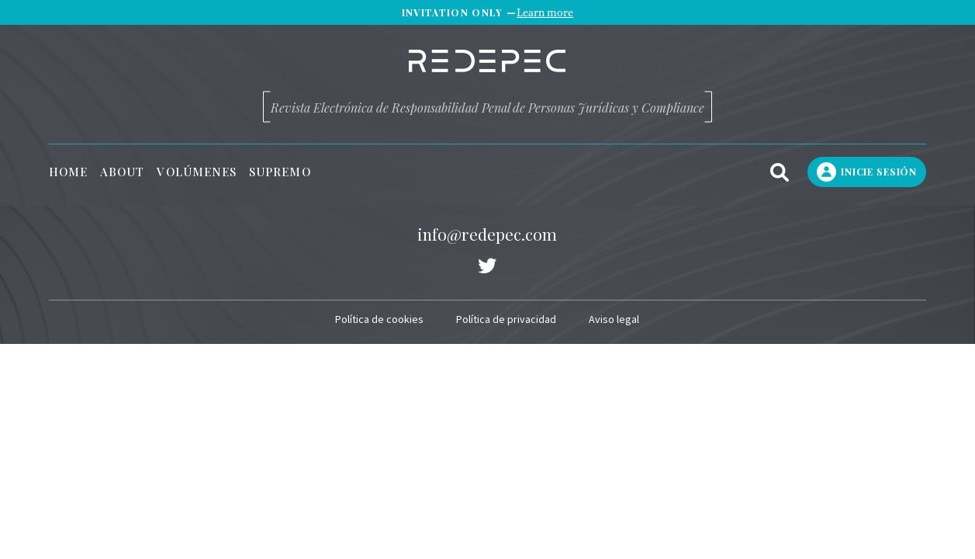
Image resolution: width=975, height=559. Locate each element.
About (122, 172)
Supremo (280, 172)
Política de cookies (379, 319)
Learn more (545, 12)
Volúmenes (197, 172)
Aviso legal (614, 319)
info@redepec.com (487, 233)
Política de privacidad (506, 319)
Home (68, 172)
